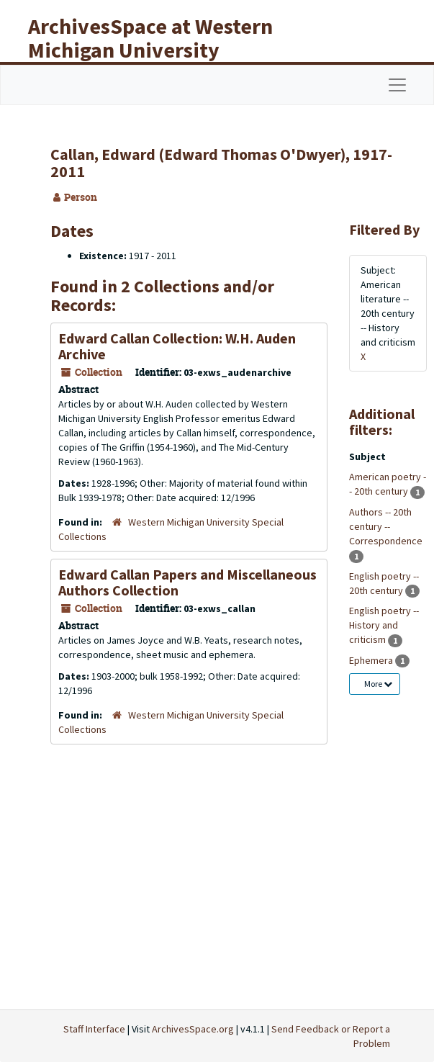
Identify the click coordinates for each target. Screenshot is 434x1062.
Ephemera (372, 660)
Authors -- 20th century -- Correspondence (385, 526)
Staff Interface (94, 1028)
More (378, 683)
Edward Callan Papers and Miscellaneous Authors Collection (187, 582)
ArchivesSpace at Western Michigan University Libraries (150, 49)
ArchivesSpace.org (193, 1028)
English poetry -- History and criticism (384, 625)
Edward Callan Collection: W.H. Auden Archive (177, 346)
